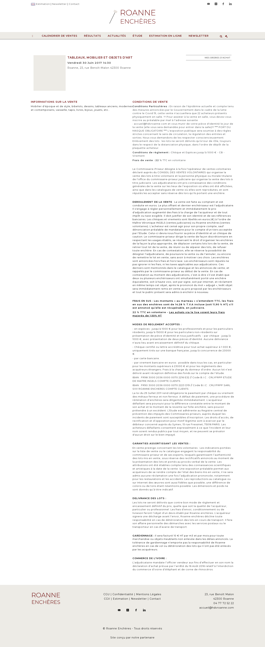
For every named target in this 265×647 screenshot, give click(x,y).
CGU (106, 594)
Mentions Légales (148, 594)
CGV (107, 598)
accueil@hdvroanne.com (216, 607)
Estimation (43, 3)
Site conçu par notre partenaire (132, 637)
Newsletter (59, 3)
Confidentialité (123, 594)
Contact (74, 3)
